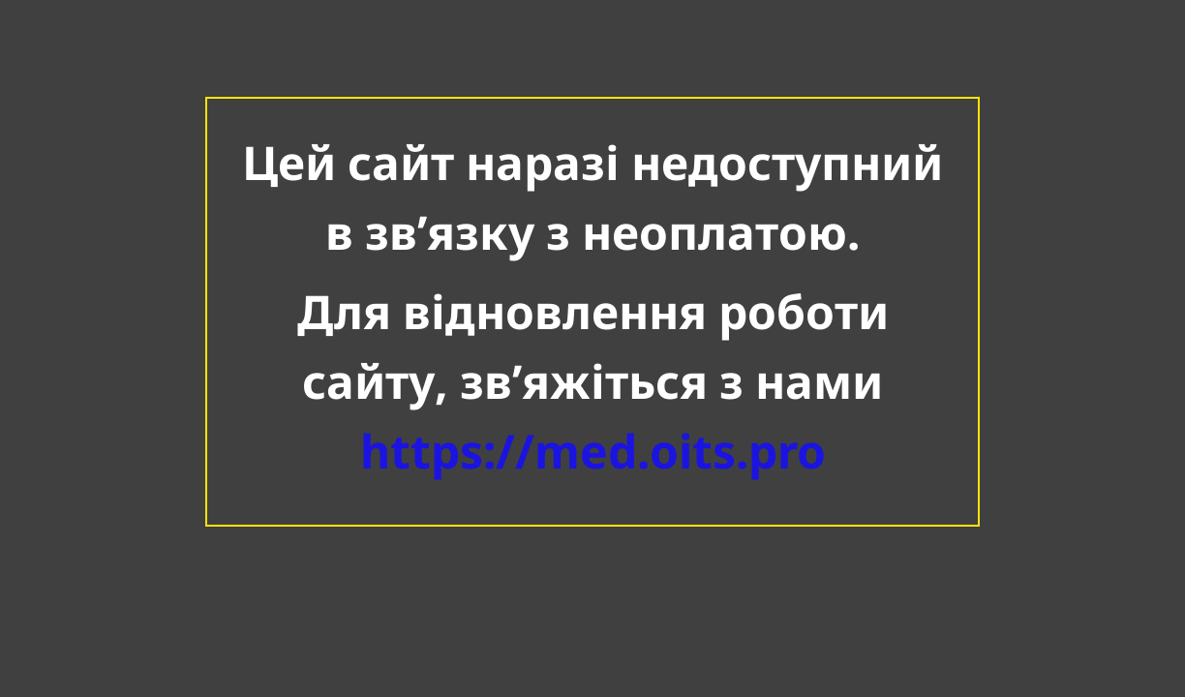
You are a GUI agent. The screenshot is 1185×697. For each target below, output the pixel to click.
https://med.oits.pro (593, 450)
